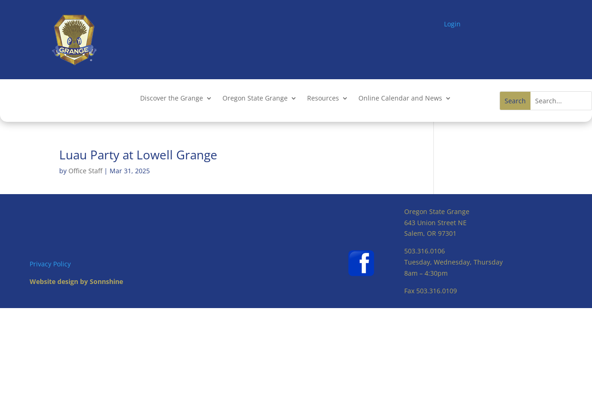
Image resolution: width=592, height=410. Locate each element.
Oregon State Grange (255, 98)
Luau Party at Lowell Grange (138, 154)
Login (452, 23)
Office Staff (85, 170)
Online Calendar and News (400, 98)
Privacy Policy (50, 263)
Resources (323, 98)
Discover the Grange (171, 98)
